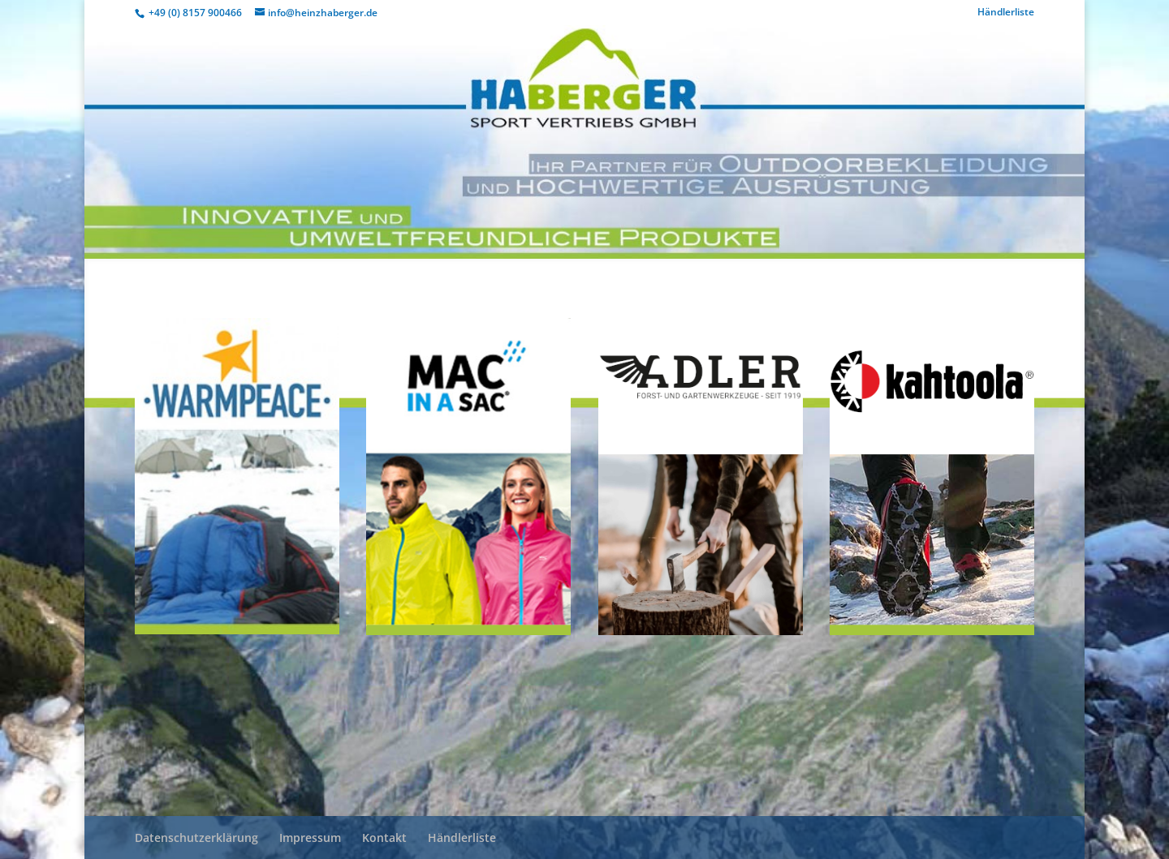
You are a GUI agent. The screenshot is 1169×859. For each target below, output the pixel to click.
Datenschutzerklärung (196, 837)
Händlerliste (1005, 13)
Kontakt (384, 837)
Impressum (310, 837)
